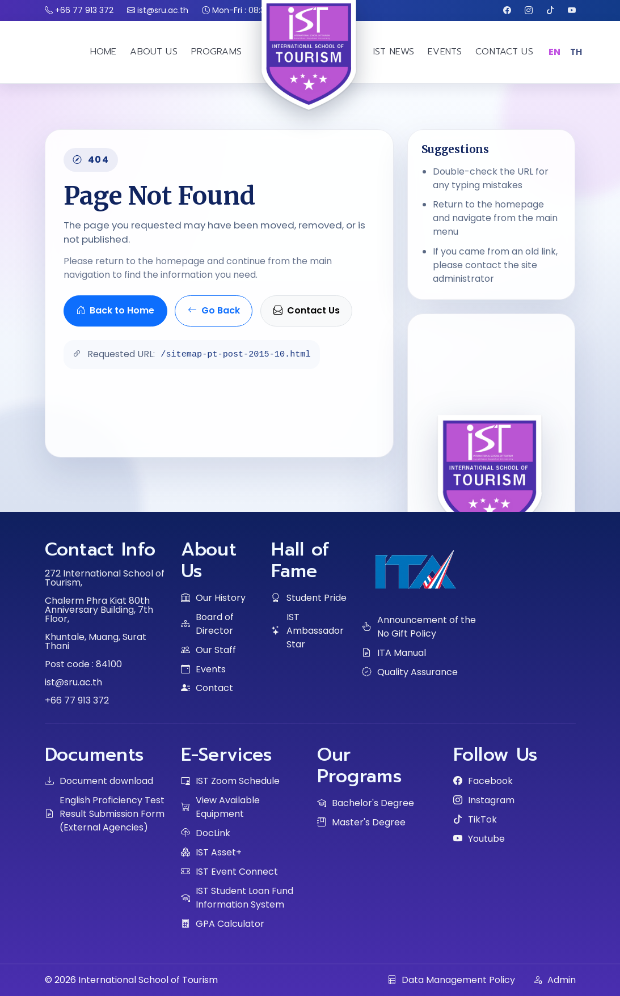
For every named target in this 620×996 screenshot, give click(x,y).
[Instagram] (529, 10)
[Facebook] (507, 10)
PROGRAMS (216, 51)
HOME (103, 51)
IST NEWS (393, 51)
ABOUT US (153, 51)
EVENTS (445, 51)
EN (555, 51)
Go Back (214, 310)
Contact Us (306, 310)
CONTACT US (504, 51)
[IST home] (310, 84)
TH (576, 51)
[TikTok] (550, 10)
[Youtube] (572, 10)
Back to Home (115, 310)
